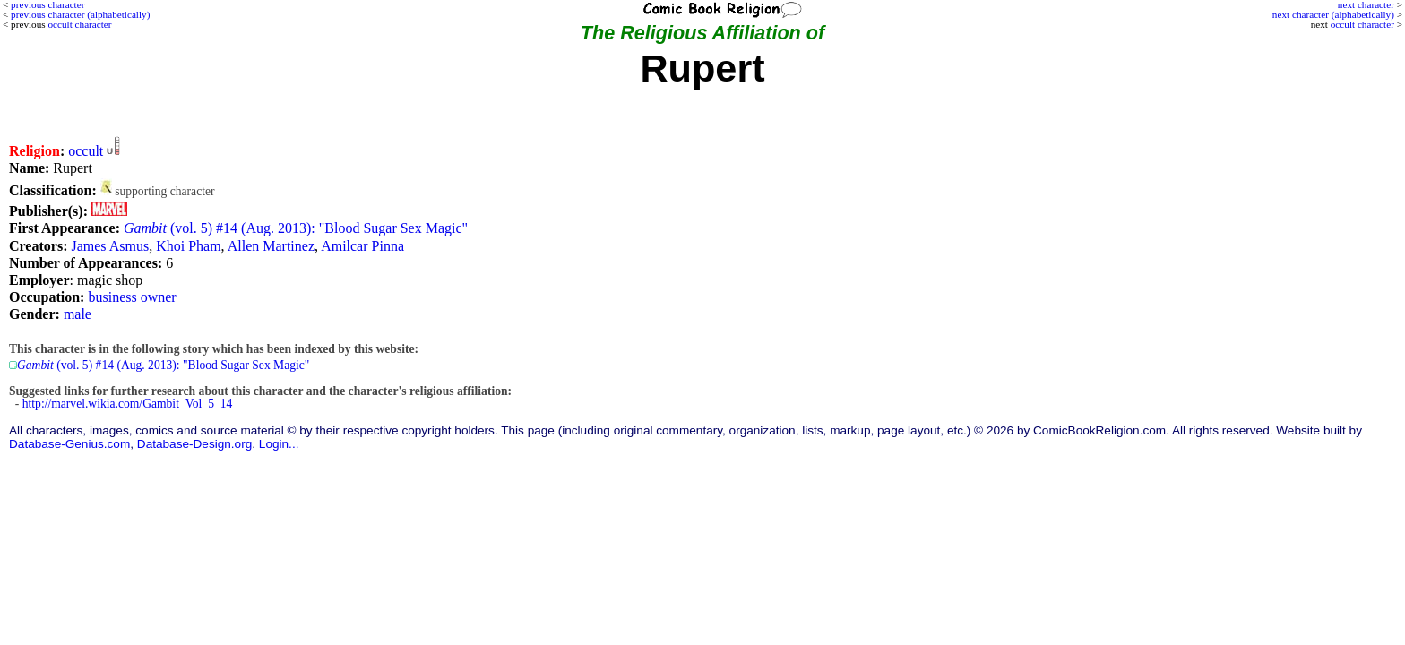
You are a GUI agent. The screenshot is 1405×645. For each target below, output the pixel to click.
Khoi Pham (188, 246)
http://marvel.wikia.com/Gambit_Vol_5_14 (127, 403)
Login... (279, 444)
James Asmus (110, 246)
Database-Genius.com (69, 444)
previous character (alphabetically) (80, 14)
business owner (132, 297)
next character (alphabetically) (1333, 14)
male (77, 314)
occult (85, 151)
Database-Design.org (194, 444)
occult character (1362, 24)
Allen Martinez (271, 246)
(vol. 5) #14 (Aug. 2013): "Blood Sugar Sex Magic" (296, 228)
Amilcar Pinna (362, 246)
